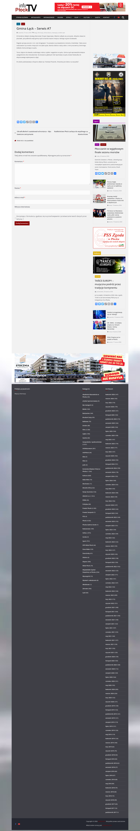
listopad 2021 (109, 612)
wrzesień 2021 (110, 620)
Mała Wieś (86, 480)
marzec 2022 (109, 595)
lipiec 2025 (108, 431)
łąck (64, 33)
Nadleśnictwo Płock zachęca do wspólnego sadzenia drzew (72, 132)
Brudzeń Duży (87, 417)
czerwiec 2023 (110, 534)
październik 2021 (111, 616)
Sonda (85, 537)
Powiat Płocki (87, 508)
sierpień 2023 (109, 525)
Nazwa (18, 188)
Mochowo (86, 484)
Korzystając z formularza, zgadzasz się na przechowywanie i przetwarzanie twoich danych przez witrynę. (52, 217)
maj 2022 (108, 587)
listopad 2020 (109, 661)
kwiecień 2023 (110, 542)
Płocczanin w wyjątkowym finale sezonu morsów (109, 150)
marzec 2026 (109, 398)
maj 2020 (108, 685)
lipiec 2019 (108, 726)
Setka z (68, 17)
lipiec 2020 (108, 677)
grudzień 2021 (110, 607)
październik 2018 (111, 763)
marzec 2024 (109, 497)
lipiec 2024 (108, 480)
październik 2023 (111, 517)
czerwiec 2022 (110, 583)
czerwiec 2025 (110, 435)
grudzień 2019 (110, 706)
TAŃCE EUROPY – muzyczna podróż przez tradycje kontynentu (108, 284)
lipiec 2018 (108, 775)
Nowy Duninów (88, 492)
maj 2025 (108, 439)
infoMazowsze (49, 17)
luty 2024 (108, 501)
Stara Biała (86, 549)
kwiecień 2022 (110, 591)
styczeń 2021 (109, 652)
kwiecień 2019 (110, 738)
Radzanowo (86, 529)
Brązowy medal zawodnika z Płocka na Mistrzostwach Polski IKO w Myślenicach (115, 199)
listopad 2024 (109, 464)
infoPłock (86, 452)
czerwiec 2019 (110, 730)
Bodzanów (86, 413)
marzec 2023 (109, 546)
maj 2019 (108, 734)
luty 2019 (108, 747)
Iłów (84, 457)
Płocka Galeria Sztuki (89, 525)
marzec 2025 (109, 448)
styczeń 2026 (109, 407)
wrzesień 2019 (110, 718)
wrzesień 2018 (110, 767)
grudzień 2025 (110, 411)
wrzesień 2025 (110, 423)
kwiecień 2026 (110, 394)
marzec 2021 (109, 644)
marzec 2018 (109, 792)
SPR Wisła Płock (88, 545)
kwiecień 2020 (110, 689)
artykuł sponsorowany (90, 401)
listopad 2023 (109, 513)
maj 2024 (108, 489)
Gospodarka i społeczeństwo (92, 442)
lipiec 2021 (108, 628)
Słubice (85, 557)
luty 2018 (108, 796)
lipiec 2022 (108, 579)
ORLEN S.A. (86, 496)
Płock (84, 521)
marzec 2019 (109, 743)
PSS (84, 516)
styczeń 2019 (109, 751)
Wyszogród (86, 576)
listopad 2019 (109, 710)
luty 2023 (108, 550)
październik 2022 (111, 566)
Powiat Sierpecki (88, 512)
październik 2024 (111, 468)
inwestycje (55, 33)
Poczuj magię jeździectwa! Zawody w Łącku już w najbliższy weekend (114, 185)
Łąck (23, 24)
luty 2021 (108, 648)
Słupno (85, 562)
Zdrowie (103, 144)
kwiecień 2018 (110, 788)
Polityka (85, 504)
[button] (79, 17)
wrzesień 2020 (110, 669)
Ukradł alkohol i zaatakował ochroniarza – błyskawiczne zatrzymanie (33, 132)
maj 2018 (108, 783)
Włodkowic (86, 584)
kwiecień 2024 (110, 493)
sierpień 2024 (109, 476)
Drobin (85, 425)
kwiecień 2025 (110, 444)
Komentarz (19, 161)
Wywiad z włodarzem (89, 580)
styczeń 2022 (109, 603)
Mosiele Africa (87, 488)
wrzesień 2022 (110, 571)
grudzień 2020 (110, 657)
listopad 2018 (109, 759)
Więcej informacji (20, 394)
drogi (35, 33)
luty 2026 (108, 403)
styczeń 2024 (109, 505)
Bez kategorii (87, 405)
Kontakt (106, 17)
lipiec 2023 (108, 530)
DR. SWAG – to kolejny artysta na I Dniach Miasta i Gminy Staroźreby (114, 326)
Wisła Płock (86, 566)
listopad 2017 (109, 808)
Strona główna (22, 17)
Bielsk (84, 409)
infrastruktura (47, 33)
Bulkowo (85, 421)
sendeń (60, 33)
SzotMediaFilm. (107, 825)
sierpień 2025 (109, 427)
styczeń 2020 (109, 702)
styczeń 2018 (109, 800)
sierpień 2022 (109, 575)
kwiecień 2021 (110, 640)
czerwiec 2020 (110, 681)
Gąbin (84, 434)
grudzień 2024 (110, 460)
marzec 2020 (109, 693)
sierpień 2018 (109, 771)
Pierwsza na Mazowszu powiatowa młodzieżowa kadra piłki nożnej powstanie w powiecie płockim (115, 215)
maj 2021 (108, 636)
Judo (84, 465)
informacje (40, 33)
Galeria (60, 17)
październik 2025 (111, 419)
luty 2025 (108, 452)
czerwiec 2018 (110, 779)
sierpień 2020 (109, 673)
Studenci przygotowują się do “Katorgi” (114, 313)
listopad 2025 (109, 415)
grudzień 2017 (110, 804)
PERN (84, 500)
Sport (97, 144)
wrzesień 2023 (110, 521)
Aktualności (35, 17)
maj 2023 (108, 538)
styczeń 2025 (109, 456)
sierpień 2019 (109, 722)
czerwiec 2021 (110, 632)
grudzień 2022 (110, 558)
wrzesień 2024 (110, 472)
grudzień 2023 (110, 509)
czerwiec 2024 (110, 485)
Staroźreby (86, 553)
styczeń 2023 (109, 554)
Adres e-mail (20, 197)
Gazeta (97, 17)
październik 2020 (111, 665)
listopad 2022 (109, 562)
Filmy (76, 17)
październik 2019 (111, 714)
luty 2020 (108, 698)
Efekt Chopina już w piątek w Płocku (113, 338)
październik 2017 (111, 812)
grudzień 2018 (110, 755)
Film (18, 24)
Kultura (87, 17)
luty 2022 (108, 599)
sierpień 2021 (109, 624)
